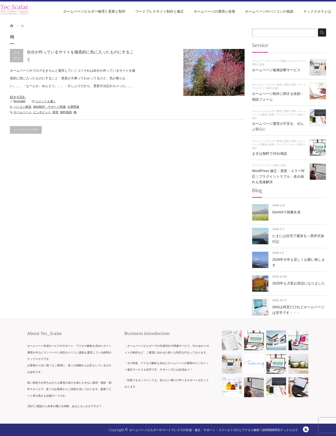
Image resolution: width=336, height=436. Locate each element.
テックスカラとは (317, 11)
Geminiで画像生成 (286, 212)
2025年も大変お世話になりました (298, 283)
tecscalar (19, 101)
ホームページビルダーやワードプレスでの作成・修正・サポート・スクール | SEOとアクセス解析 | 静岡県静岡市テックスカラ (213, 430)
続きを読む (18, 97)
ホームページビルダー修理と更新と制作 (94, 11)
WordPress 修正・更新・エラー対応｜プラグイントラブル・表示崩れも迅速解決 (278, 176)
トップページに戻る (26, 130)
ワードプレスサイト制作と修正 (159, 11)
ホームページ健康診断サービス (276, 70)
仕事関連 (73, 107)
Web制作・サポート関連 (49, 107)
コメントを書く (45, 101)
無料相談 (66, 112)
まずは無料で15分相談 (269, 153)
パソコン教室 (22, 107)
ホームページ (22, 112)
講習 (55, 112)
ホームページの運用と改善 (214, 11)
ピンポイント (42, 112)
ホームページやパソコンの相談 (269, 11)
